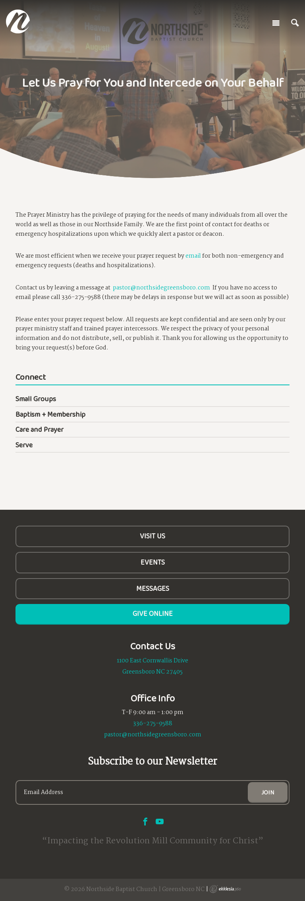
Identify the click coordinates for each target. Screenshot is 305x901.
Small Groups (35, 399)
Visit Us (152, 536)
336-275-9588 (152, 723)
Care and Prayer (39, 429)
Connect (30, 377)
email (193, 256)
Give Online (153, 613)
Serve (24, 445)
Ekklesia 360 (225, 889)
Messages (152, 588)
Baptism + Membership (50, 414)
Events (153, 562)
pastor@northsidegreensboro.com (161, 288)
